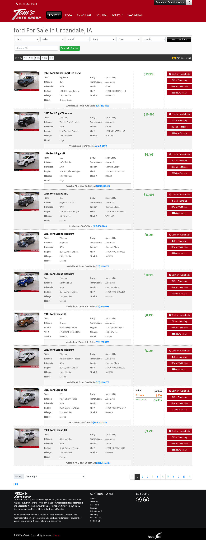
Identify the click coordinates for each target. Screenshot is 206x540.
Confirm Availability (179, 73)
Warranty (94, 514)
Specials (93, 508)
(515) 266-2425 (103, 186)
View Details (179, 92)
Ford (16, 483)
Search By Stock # (69, 48)
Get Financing (179, 80)
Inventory (94, 501)
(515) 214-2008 (102, 266)
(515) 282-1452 (100, 422)
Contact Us (95, 520)
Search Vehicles (179, 39)
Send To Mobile (180, 86)
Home (92, 498)
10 (184, 476)
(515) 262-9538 (102, 105)
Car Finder (94, 504)
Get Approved (96, 511)
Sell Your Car (95, 517)
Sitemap (56, 535)
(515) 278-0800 (100, 145)
